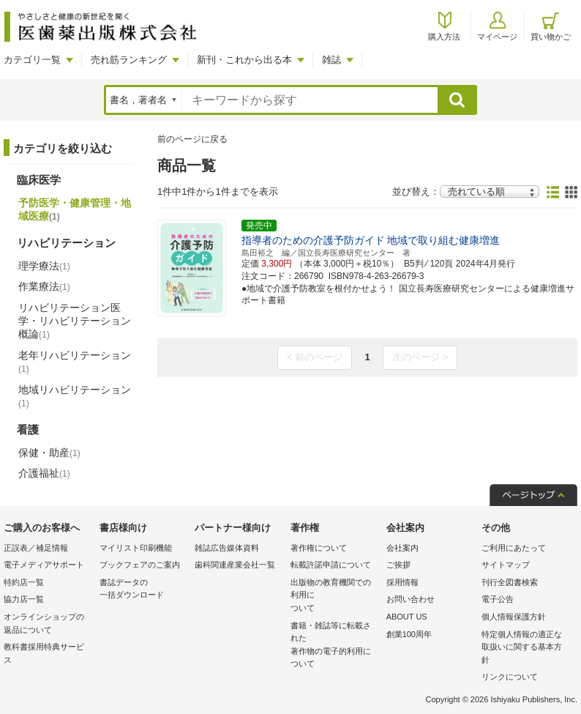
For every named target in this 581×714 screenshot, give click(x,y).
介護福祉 (44, 473)
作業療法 (44, 286)
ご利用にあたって (513, 547)
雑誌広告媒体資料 (227, 547)
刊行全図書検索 (509, 582)
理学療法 (44, 266)
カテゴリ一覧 (32, 59)
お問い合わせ (410, 599)
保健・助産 (49, 452)
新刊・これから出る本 (244, 59)
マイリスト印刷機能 (136, 547)
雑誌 (331, 59)
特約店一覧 (24, 582)
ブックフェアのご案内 (140, 564)
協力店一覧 (24, 599)
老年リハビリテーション (74, 361)
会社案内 (402, 547)
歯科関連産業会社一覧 (235, 564)
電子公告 (497, 599)
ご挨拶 (398, 564)
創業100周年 (409, 634)
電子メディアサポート (44, 564)
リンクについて (509, 676)
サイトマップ (505, 564)
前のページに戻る (192, 139)
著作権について (318, 547)
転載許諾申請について (330, 564)
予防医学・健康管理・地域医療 (74, 209)
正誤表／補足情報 (36, 547)
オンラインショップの (48, 624)
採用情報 (402, 582)
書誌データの (144, 590)
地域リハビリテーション (74, 396)
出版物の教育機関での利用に (334, 596)
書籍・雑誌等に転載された (334, 646)
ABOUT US (406, 616)
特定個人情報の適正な (525, 648)
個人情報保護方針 (513, 616)
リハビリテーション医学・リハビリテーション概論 (74, 321)
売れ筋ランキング (129, 59)
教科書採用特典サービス (44, 653)
